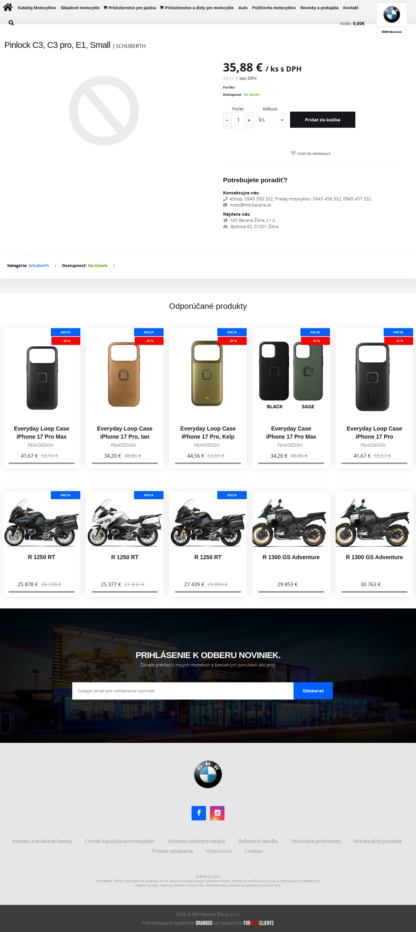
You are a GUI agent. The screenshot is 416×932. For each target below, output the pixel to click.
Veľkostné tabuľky (258, 841)
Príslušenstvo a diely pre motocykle (199, 7)
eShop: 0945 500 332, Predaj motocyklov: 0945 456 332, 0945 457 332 (297, 199)
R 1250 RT (41, 563)
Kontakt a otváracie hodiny (43, 841)
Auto (243, 7)
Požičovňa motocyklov (274, 7)
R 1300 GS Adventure (291, 563)
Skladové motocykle (80, 7)
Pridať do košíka (322, 120)
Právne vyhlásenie (173, 851)
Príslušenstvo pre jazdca (132, 7)
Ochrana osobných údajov (197, 841)
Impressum (219, 851)
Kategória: (17, 265)
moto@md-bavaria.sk (247, 205)
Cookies (254, 851)
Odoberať (313, 691)
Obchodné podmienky (316, 841)
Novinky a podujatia (319, 7)
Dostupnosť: (232, 94)
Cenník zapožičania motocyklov (120, 841)
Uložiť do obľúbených (314, 153)
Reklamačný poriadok (378, 841)
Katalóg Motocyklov (37, 7)
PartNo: (229, 87)
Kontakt (350, 7)
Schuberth (39, 265)
